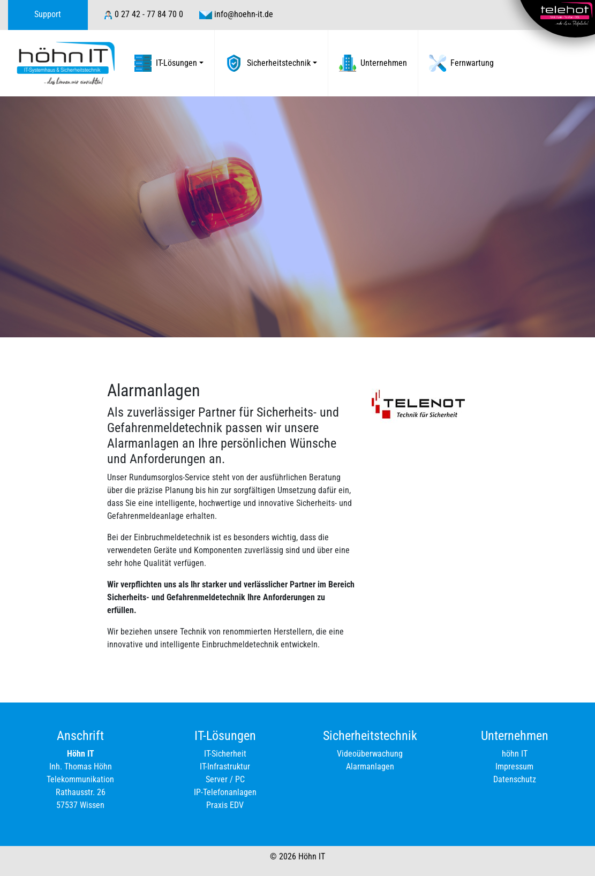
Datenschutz (514, 779)
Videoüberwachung (370, 754)
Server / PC (225, 779)
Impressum (514, 766)
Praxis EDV (225, 805)
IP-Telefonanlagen (225, 792)
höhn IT (515, 754)
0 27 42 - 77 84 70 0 (149, 14)
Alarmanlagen (370, 766)
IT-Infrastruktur (225, 766)
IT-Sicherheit (225, 754)
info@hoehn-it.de (243, 14)
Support (47, 14)
